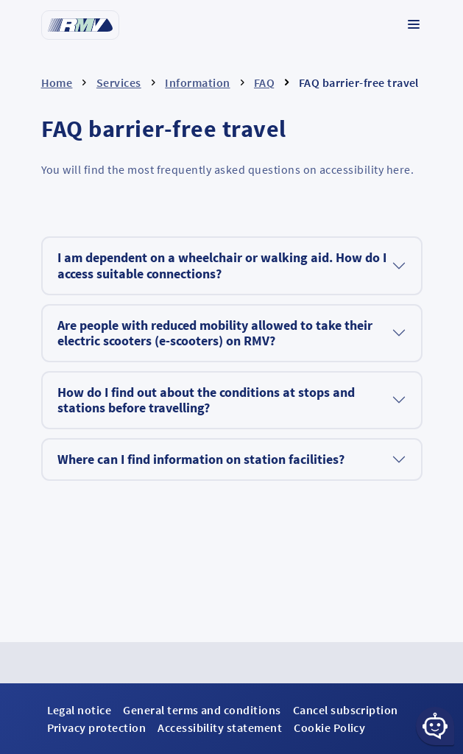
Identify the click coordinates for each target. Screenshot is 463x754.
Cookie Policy (329, 727)
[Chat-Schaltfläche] (435, 726)
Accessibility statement (220, 727)
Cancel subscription (345, 709)
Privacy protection (96, 727)
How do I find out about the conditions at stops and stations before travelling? (206, 400)
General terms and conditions (201, 709)
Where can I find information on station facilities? (200, 459)
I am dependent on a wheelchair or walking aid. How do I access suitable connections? (221, 265)
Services (118, 82)
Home (57, 82)
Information (197, 82)
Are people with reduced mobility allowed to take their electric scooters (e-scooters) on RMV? (214, 333)
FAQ (264, 82)
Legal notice (79, 709)
